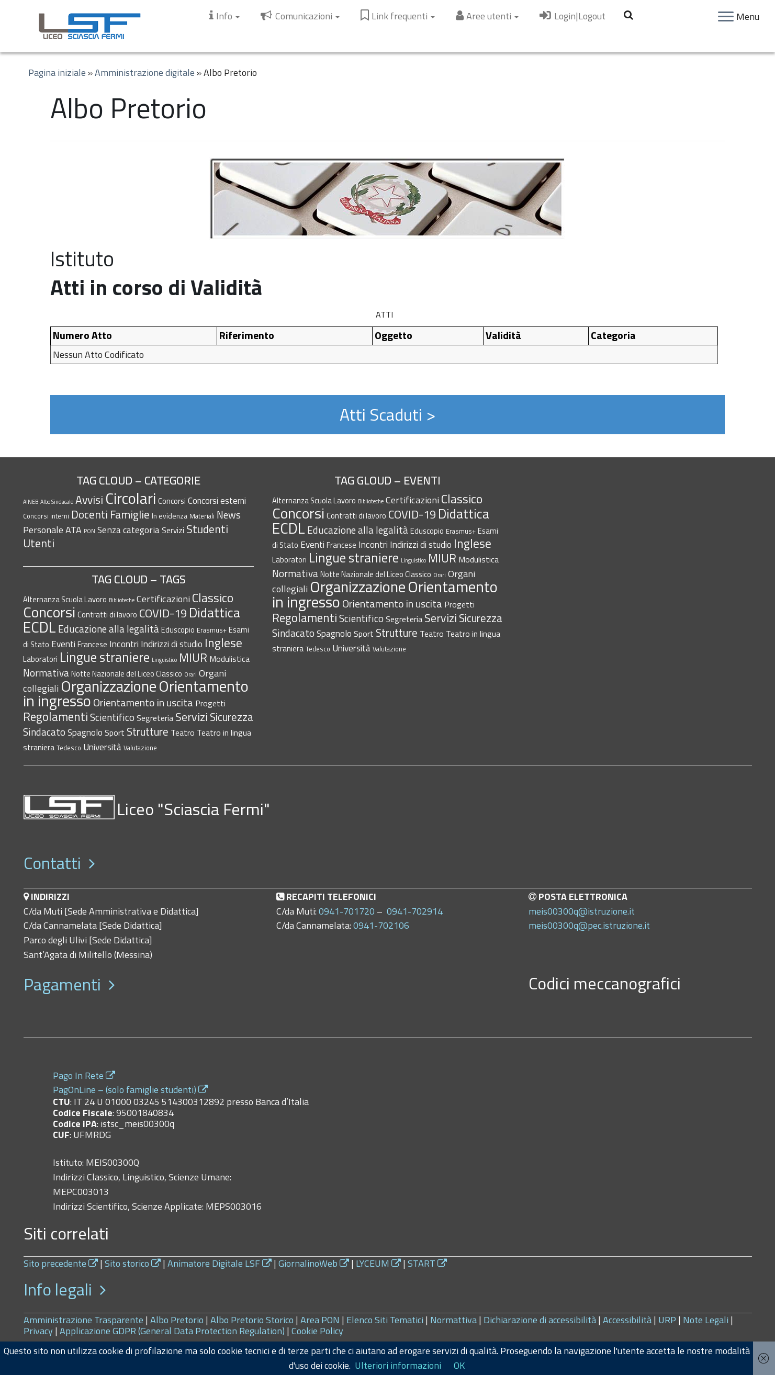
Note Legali (705, 1320)
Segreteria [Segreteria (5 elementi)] (155, 718)
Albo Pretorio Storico (252, 1320)
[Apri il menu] (726, 17)
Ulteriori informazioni (398, 1365)
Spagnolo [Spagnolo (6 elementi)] (85, 732)
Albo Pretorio (177, 1320)
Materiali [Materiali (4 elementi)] (202, 516)
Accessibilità (627, 1320)
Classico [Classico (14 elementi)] (212, 598)
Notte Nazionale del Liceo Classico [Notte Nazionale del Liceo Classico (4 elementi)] (126, 674)
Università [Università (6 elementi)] (102, 747)
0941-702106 (381, 925)
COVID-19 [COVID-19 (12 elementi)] (163, 613)
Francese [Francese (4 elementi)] (92, 644)
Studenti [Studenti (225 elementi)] (207, 529)
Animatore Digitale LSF (219, 1263)
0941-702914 (415, 911)
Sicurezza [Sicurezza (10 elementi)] (231, 717)
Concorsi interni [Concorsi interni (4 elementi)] (46, 516)
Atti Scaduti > (387, 414)
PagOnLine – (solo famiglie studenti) (130, 1090)
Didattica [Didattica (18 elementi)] (214, 613)
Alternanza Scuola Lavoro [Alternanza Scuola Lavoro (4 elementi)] (65, 599)
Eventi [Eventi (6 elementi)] (63, 644)
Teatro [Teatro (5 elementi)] (183, 732)
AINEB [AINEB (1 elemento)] (30, 502)
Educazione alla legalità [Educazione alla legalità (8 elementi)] (108, 628)
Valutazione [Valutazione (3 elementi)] (140, 747)
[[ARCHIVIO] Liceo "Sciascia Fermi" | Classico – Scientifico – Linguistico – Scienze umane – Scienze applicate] (89, 26)
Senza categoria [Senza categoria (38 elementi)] (128, 530)
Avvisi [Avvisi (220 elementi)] (89, 499)
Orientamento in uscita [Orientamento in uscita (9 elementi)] (143, 702)
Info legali (65, 1289)
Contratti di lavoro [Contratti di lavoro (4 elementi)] (107, 614)
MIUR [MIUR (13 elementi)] (193, 657)
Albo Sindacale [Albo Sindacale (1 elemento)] (56, 502)
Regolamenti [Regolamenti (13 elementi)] (55, 716)
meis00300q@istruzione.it (582, 911)
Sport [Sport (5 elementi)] (115, 732)
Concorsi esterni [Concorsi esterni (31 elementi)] (217, 501)
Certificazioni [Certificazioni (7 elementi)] (163, 598)
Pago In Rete (84, 1075)
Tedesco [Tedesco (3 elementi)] (69, 747)
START (427, 1263)
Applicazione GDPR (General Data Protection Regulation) (172, 1331)
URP (667, 1320)
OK (459, 1365)
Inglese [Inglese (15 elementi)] (223, 642)
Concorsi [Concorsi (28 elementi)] (49, 612)
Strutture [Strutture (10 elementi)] (148, 732)
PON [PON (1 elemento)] (89, 531)
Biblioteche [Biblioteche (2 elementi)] (121, 600)
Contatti (59, 862)
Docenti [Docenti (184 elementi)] (89, 514)
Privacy (38, 1331)
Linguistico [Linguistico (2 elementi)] (164, 660)
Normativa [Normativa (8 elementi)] (46, 672)
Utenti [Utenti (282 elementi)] (38, 543)
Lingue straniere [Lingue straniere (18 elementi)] (105, 657)
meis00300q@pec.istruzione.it (589, 925)
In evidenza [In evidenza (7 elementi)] (169, 515)
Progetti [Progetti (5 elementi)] (210, 703)
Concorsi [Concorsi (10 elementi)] (172, 501)
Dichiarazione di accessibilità (540, 1320)
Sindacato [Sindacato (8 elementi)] (44, 731)
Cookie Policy (317, 1331)
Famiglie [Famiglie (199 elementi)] (130, 514)
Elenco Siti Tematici (384, 1320)
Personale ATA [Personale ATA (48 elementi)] (52, 530)
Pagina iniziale (57, 72)
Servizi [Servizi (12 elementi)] (173, 530)
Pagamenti (69, 984)
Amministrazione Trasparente (83, 1320)
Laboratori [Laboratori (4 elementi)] (40, 659)
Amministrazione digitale (145, 72)
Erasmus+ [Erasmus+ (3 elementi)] (212, 630)
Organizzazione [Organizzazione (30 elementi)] (108, 686)
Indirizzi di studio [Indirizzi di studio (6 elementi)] (172, 644)
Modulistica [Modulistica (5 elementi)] (229, 658)
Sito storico (133, 1263)
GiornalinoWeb (313, 1263)
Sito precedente (61, 1263)
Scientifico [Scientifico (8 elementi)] (112, 717)
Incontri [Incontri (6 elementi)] (124, 644)
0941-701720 (347, 911)
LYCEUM (378, 1263)
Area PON (320, 1320)
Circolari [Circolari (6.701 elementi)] (130, 498)
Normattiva (453, 1320)
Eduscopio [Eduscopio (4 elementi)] (178, 630)
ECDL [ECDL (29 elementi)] (39, 627)
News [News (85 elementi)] (229, 514)
